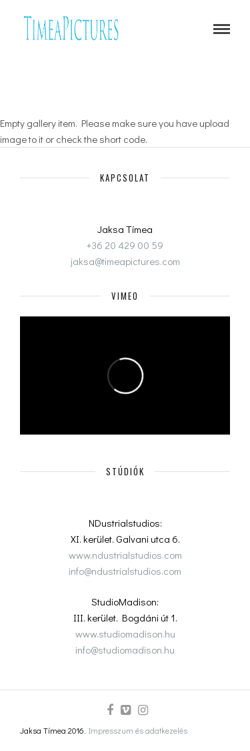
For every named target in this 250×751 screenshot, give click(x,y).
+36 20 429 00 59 (125, 245)
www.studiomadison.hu (125, 633)
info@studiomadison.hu (125, 649)
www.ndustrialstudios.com (125, 554)
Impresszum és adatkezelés (138, 730)
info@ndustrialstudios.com (125, 570)
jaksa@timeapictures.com (125, 261)
